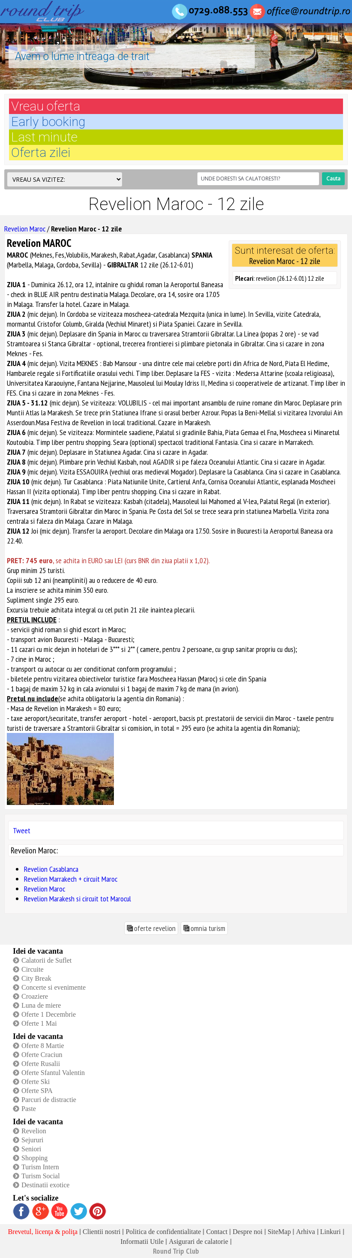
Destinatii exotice (45, 1185)
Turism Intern (40, 1167)
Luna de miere (41, 1005)
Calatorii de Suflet (46, 960)
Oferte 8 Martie (42, 1045)
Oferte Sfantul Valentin (53, 1072)
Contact (216, 1231)
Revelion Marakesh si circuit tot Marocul (77, 899)
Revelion (33, 1131)
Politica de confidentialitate (163, 1231)
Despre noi (248, 1231)
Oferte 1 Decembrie (48, 1014)
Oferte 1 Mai (39, 1023)
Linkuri (330, 1231)
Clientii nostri (101, 1231)
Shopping (34, 1158)
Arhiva (305, 1231)
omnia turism (208, 928)
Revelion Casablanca (51, 869)
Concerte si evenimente (53, 987)
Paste (28, 1108)
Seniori (31, 1149)
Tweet (21, 830)
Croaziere (34, 996)
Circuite (32, 969)
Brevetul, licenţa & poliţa (43, 1231)
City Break (36, 978)
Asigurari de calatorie (198, 1241)
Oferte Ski (35, 1081)
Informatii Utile (142, 1241)
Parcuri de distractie (48, 1099)
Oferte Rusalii (40, 1063)
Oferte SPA (37, 1090)
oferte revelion (155, 928)
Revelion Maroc (24, 229)
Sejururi (32, 1140)
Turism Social (40, 1176)
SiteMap (279, 1231)
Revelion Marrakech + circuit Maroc (70, 879)
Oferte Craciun (42, 1054)
